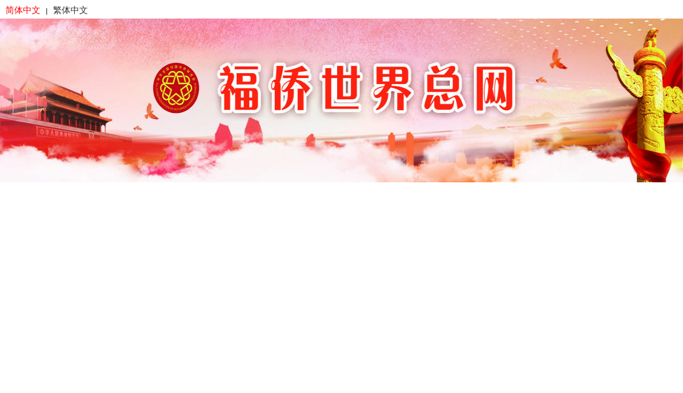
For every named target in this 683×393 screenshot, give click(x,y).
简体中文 (22, 10)
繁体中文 (70, 10)
